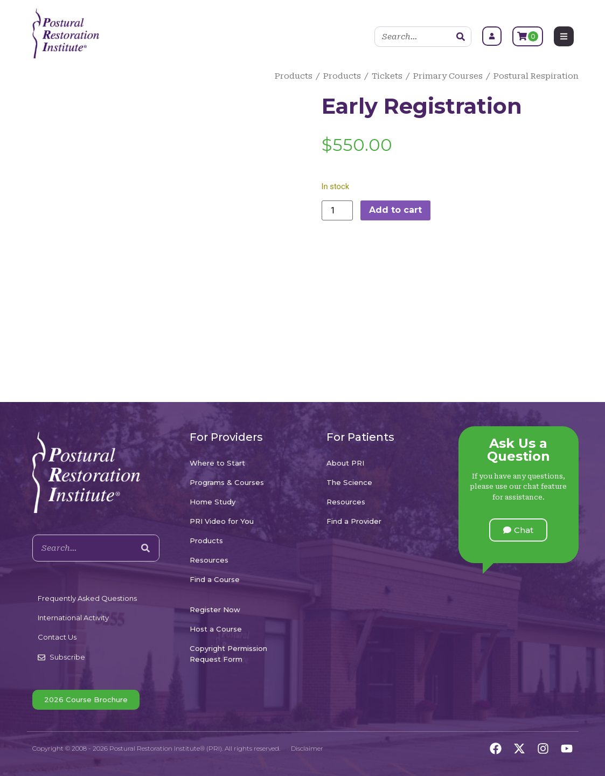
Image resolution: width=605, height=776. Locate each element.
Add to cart (395, 210)
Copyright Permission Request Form (228, 653)
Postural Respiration (536, 76)
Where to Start (217, 463)
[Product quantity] (337, 210)
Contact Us (57, 637)
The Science (349, 482)
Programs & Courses (227, 482)
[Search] (460, 36)
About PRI (345, 463)
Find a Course (215, 579)
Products (293, 76)
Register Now (215, 609)
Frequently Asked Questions (87, 598)
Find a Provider (353, 521)
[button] (518, 530)
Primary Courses (448, 76)
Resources (209, 560)
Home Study (212, 501)
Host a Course (216, 629)
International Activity (73, 617)
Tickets (387, 76)
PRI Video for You (222, 521)
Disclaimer (307, 748)
